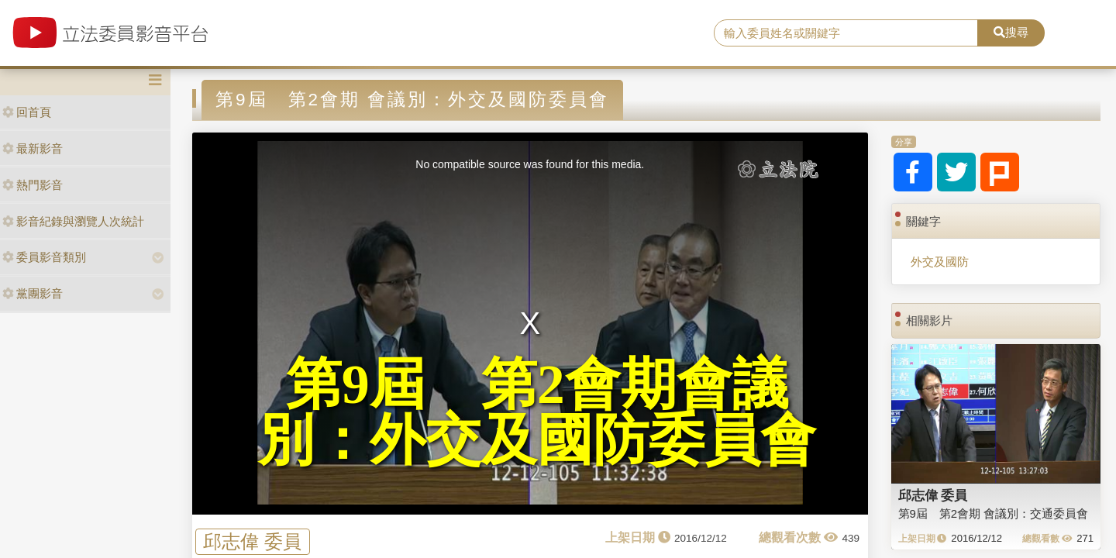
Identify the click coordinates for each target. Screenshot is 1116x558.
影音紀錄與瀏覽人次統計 (73, 221)
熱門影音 (32, 184)
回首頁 (26, 112)
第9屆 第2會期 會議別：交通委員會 (993, 513)
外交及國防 (940, 261)
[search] (846, 33)
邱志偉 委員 (252, 541)
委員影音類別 (44, 257)
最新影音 (32, 148)
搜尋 (1011, 32)
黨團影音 (32, 293)
